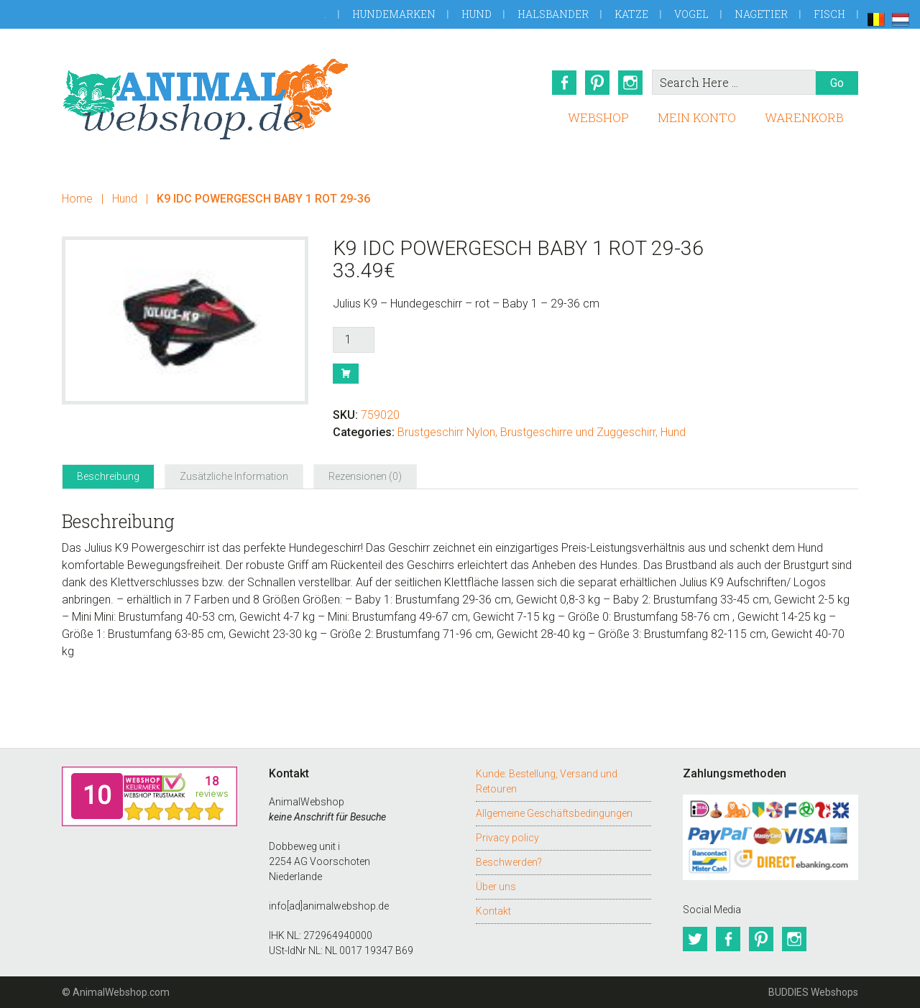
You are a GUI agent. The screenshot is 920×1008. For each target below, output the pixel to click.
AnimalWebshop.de (205, 98)
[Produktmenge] (353, 340)
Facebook (564, 82)
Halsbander (553, 14)
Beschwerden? (509, 862)
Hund (476, 14)
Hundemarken (394, 14)
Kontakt (493, 911)
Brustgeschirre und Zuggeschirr (578, 432)
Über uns (496, 886)
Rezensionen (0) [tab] (365, 476)
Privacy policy (507, 837)
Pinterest (597, 82)
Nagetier (761, 14)
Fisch (829, 14)
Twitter (695, 939)
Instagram (630, 82)
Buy (346, 374)
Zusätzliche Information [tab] (234, 476)
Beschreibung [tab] (108, 476)
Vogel (691, 14)
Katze (631, 14)
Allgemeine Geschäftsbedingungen (554, 813)
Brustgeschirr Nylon (446, 432)
